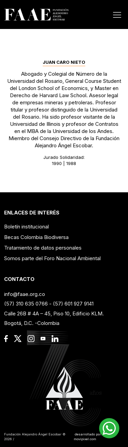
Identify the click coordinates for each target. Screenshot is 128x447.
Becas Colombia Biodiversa (36, 237)
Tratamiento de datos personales (43, 247)
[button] (109, 428)
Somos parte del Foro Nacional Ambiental (52, 258)
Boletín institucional (26, 226)
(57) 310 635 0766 (26, 303)
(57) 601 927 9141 (73, 303)
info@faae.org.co (24, 294)
